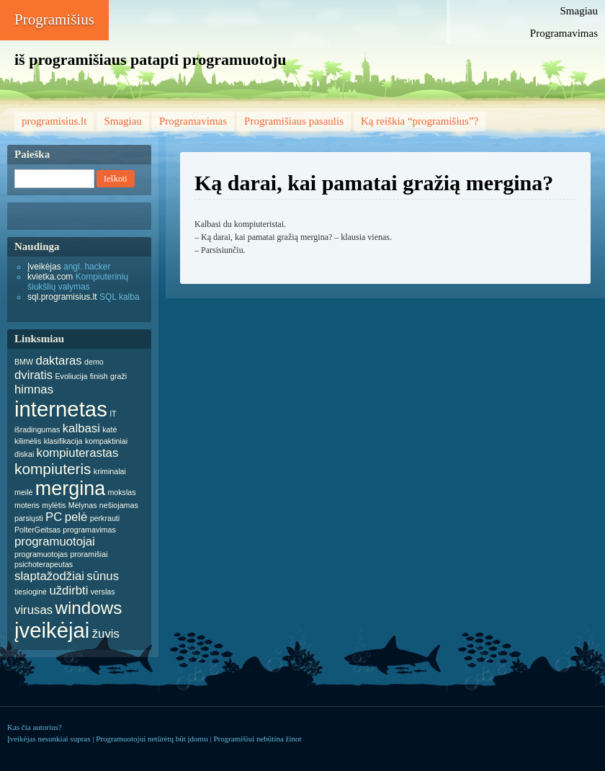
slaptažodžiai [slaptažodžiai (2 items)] (49, 576)
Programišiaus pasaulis (294, 121)
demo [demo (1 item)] (94, 361)
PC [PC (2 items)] (53, 517)
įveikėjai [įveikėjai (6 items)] (51, 630)
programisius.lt (54, 121)
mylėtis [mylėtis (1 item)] (54, 505)
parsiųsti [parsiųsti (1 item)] (28, 518)
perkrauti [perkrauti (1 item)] (105, 518)
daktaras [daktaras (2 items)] (58, 360)
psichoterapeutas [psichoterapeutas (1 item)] (43, 564)
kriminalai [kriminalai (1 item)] (110, 471)
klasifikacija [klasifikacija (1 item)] (63, 441)
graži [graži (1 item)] (118, 376)
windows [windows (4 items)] (88, 608)
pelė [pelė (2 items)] (76, 517)
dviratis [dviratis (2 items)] (33, 375)
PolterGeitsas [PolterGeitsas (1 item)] (37, 529)
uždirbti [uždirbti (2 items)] (68, 590)
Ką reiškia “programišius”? (419, 121)
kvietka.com (50, 277)
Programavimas (564, 33)
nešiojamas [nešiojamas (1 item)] (118, 505)
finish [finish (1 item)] (99, 376)
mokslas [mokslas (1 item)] (121, 492)
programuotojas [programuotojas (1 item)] (41, 554)
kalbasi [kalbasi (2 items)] (81, 428)
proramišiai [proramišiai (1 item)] (88, 554)
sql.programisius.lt (62, 297)
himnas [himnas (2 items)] (33, 389)
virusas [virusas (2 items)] (33, 610)
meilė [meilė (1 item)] (23, 492)
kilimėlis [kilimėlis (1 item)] (27, 441)
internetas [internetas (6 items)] (60, 409)
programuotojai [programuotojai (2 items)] (54, 541)
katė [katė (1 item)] (109, 429)
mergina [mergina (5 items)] (70, 488)
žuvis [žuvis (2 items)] (106, 634)
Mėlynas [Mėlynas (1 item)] (82, 505)
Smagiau (579, 11)
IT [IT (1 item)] (112, 413)
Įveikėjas (44, 267)
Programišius (54, 19)
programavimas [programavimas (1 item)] (89, 529)
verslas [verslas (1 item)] (103, 591)
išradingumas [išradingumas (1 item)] (37, 429)
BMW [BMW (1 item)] (23, 361)
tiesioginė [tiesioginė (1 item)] (30, 591)
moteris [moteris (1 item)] (27, 505)
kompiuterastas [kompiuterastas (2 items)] (78, 453)
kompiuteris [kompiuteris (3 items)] (52, 468)
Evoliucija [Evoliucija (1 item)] (71, 376)
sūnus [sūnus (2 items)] (102, 576)
